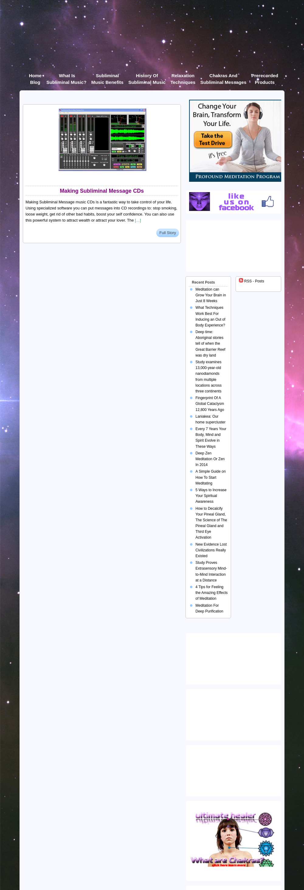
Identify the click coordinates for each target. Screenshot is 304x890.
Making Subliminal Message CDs (102, 191)
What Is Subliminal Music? (67, 77)
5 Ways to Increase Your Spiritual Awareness (210, 496)
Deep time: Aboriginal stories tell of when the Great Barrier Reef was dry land (210, 343)
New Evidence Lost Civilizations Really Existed (211, 550)
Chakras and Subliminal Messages (223, 77)
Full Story (167, 232)
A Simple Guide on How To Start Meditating (210, 477)
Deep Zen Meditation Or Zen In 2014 (210, 459)
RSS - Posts (251, 281)
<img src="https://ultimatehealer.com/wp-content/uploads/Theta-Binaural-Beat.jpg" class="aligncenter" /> (234, 769)
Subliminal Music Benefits (107, 77)
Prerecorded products (264, 77)
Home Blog (35, 77)
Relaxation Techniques (183, 77)
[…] (138, 220)
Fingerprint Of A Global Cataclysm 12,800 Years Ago (209, 404)
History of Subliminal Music (147, 77)
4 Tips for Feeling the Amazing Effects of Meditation (211, 593)
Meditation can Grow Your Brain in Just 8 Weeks (210, 295)
